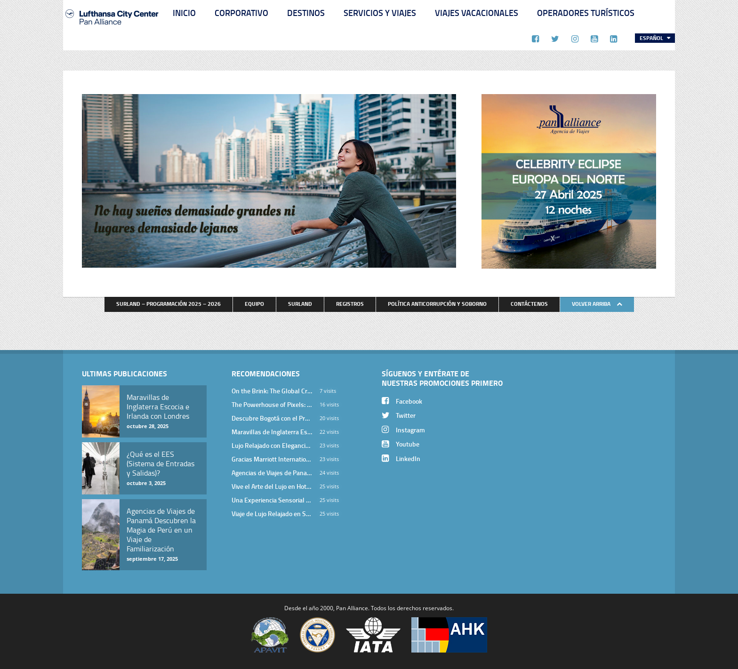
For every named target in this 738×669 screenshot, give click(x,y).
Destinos (306, 13)
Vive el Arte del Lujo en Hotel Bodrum (272, 486)
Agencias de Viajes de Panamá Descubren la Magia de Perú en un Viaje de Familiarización (272, 472)
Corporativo (241, 13)
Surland (300, 304)
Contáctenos (529, 304)
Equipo (254, 304)
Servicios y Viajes (380, 13)
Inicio (184, 13)
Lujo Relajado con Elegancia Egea (272, 445)
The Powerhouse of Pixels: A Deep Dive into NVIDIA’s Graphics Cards (272, 404)
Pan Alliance (352, 608)
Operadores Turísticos (585, 13)
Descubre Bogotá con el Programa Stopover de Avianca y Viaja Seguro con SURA (272, 418)
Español (652, 38)
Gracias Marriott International (272, 458)
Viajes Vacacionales (476, 13)
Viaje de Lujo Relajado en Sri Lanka (272, 513)
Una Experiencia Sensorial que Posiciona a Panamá (272, 499)
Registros (350, 304)
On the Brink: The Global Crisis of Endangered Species (272, 390)
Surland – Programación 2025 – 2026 (168, 304)
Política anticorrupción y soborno (437, 304)
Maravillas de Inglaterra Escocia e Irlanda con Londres (272, 431)
